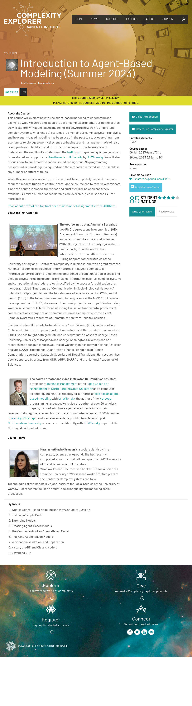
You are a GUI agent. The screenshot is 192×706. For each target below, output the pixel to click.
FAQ (24, 92)
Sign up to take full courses (51, 625)
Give (141, 585)
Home (79, 19)
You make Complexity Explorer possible (141, 591)
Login (169, 3)
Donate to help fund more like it (151, 179)
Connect (141, 618)
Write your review (142, 211)
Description (11, 92)
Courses (112, 19)
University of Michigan (22, 418)
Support (168, 19)
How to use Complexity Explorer (154, 129)
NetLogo (73, 152)
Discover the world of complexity (51, 590)
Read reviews (166, 211)
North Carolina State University (72, 388)
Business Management (62, 383)
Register (183, 3)
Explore (132, 19)
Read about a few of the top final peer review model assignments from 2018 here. (62, 206)
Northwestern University (66, 157)
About (150, 19)
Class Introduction (147, 116)
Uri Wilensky (95, 157)
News (94, 19)
